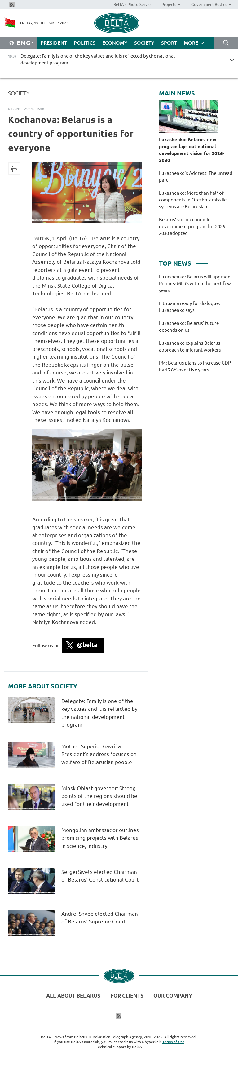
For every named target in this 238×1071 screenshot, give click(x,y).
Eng (23, 42)
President (54, 43)
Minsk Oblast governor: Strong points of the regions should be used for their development (99, 796)
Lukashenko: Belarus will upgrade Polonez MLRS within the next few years (195, 283)
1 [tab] (202, 261)
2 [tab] (214, 261)
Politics (84, 43)
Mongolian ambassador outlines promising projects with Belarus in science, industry (100, 838)
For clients (126, 995)
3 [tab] (227, 261)
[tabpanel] (196, 326)
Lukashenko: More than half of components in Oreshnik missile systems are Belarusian (193, 199)
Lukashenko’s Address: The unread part (195, 176)
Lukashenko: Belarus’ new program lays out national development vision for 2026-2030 (191, 150)
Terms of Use (173, 1042)
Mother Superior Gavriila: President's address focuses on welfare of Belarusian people (99, 754)
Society (144, 43)
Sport (169, 43)
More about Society (42, 686)
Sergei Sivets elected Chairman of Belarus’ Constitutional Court (100, 880)
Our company (172, 995)
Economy (114, 43)
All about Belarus (73, 995)
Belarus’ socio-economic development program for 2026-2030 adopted (192, 226)
